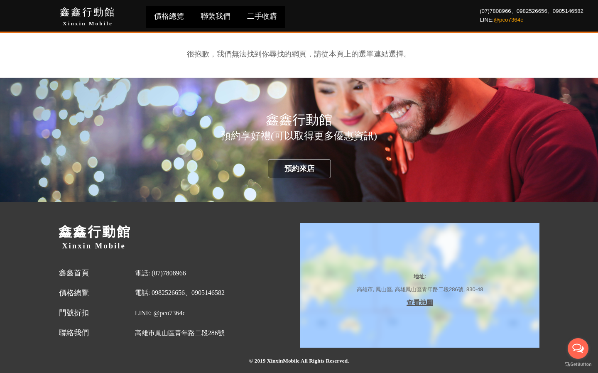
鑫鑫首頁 (74, 273)
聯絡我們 (74, 333)
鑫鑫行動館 (88, 12)
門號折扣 (74, 313)
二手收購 (262, 16)
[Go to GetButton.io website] (578, 364)
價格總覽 (169, 16)
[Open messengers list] (578, 348)
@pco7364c (508, 20)
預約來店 (299, 168)
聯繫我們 (215, 16)
